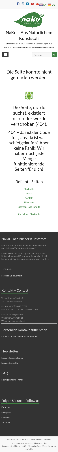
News (29, 193)
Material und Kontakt (11, 275)
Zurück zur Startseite (29, 214)
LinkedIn (5, 417)
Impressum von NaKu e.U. (22, 443)
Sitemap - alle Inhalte (29, 206)
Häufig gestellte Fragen (12, 379)
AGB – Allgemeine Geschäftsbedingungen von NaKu (39, 447)
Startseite (29, 188)
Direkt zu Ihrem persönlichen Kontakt (19, 336)
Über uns (29, 202)
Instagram (6, 412)
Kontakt (29, 197)
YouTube (5, 422)
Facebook (6, 407)
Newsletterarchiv (9, 363)
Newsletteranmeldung (12, 357)
